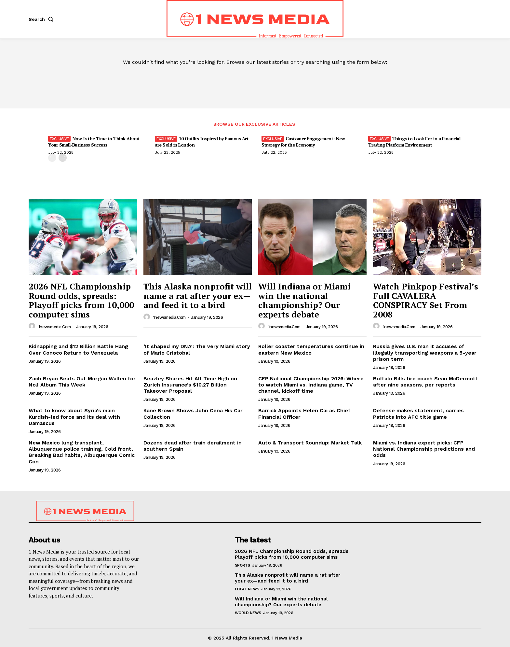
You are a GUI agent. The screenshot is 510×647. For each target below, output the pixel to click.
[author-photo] (33, 326)
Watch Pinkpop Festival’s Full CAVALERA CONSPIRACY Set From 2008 (425, 300)
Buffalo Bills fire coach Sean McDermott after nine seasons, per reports (425, 381)
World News (248, 613)
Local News (247, 589)
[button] (42, 19)
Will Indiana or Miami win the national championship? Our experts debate (304, 300)
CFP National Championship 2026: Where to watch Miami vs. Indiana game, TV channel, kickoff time (311, 384)
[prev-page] (52, 158)
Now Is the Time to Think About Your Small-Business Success (94, 141)
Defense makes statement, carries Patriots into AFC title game (418, 413)
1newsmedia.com (54, 326)
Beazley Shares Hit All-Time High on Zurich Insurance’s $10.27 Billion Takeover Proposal (190, 384)
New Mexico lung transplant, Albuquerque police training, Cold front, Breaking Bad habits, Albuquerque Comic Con (82, 452)
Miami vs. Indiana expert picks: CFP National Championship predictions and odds (424, 449)
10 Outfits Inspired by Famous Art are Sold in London (201, 141)
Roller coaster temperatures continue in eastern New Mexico (311, 349)
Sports (242, 565)
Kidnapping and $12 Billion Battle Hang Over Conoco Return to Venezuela (78, 349)
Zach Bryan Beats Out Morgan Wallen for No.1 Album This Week (82, 381)
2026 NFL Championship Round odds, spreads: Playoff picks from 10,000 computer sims (81, 300)
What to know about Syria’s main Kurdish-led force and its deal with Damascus (74, 416)
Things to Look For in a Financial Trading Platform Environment (414, 141)
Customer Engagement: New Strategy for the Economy (303, 141)
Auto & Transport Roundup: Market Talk (310, 443)
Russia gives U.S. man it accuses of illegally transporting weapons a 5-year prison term (424, 352)
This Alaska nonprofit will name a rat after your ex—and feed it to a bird (197, 295)
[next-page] (63, 158)
